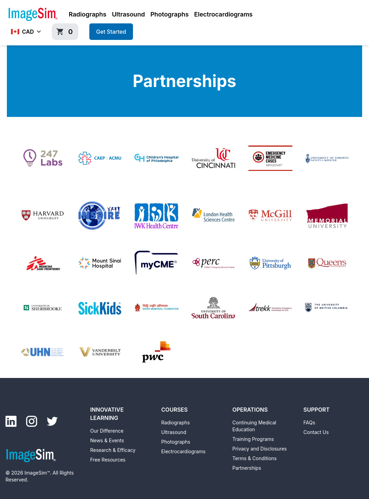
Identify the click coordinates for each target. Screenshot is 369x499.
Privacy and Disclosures (259, 449)
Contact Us (316, 432)
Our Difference (106, 431)
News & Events (107, 440)
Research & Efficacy (112, 450)
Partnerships (246, 468)
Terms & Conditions (254, 458)
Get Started (111, 31)
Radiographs (88, 14)
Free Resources (107, 460)
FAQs (309, 422)
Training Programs (253, 439)
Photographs (169, 14)
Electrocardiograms (223, 14)
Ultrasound (128, 14)
